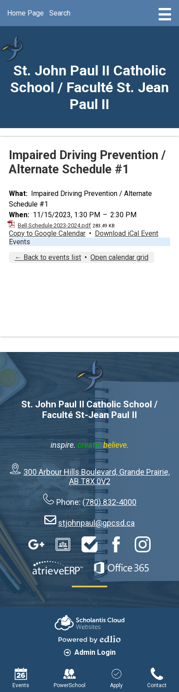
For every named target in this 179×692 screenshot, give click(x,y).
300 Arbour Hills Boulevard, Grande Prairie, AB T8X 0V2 (96, 476)
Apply (116, 678)
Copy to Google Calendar (47, 233)
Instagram (143, 544)
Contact (157, 678)
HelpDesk (89, 544)
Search (59, 13)
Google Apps (36, 544)
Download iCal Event (126, 233)
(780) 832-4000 (109, 502)
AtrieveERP (57, 568)
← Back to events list (48, 257)
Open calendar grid (119, 257)
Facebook (116, 544)
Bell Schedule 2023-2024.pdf (54, 225)
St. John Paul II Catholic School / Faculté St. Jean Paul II (89, 87)
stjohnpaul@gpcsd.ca (96, 523)
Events (19, 242)
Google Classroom (63, 544)
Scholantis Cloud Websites (89, 622)
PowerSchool (70, 678)
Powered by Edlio (89, 639)
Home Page (25, 13)
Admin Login (90, 652)
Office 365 (121, 568)
